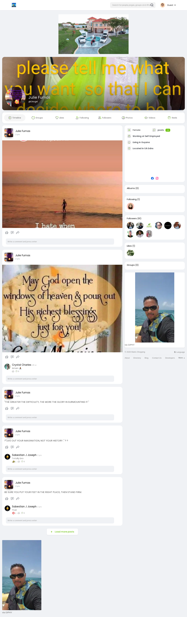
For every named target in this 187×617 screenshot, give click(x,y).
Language (179, 352)
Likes (129, 246)
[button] (132, 5)
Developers (170, 358)
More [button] (182, 358)
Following (132, 199)
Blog (146, 358)
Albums (131, 188)
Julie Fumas (39, 97)
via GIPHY (130, 345)
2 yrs (17, 134)
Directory (137, 358)
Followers (132, 218)
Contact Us (156, 358)
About (127, 358)
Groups (131, 265)
